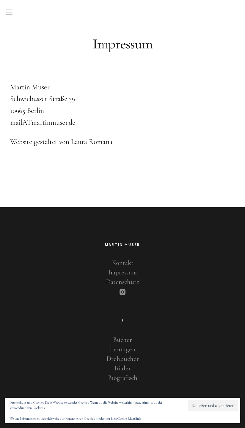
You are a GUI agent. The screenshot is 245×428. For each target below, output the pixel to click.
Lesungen (123, 349)
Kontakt (123, 263)
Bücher (122, 340)
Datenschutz (122, 282)
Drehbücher (122, 359)
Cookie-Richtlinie (129, 418)
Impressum (122, 272)
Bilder (122, 368)
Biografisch (122, 378)
